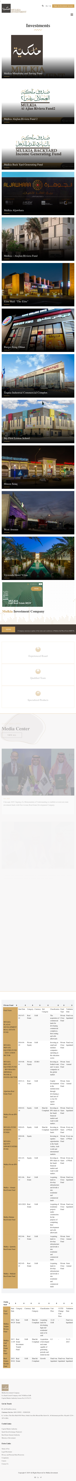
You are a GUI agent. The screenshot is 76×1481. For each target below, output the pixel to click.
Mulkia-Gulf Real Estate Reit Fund (17, 1343)
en (47, 6)
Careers (4, 1461)
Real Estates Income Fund (17, 1352)
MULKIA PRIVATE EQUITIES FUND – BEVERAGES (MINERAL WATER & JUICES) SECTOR (19, 1096)
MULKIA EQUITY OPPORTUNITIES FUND (19, 1145)
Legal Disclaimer (7, 1452)
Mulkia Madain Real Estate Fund (19, 1193)
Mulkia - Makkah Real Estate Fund (19, 1230)
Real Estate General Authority (11, 1435)
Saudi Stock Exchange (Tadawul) (12, 1432)
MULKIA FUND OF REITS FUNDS (19, 1135)
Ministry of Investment (9, 1438)
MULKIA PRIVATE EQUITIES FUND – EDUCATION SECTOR (19, 1083)
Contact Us (5, 1464)
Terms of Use (5, 1449)
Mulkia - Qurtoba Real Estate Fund (19, 1212)
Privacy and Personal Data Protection (13, 1455)
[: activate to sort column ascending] (27, 1054)
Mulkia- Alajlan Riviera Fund (17, 1330)
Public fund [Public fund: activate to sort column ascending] (17, 1314)
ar (50, 6)
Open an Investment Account (63, 6)
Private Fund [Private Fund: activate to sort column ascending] (18, 1054)
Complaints (5, 1458)
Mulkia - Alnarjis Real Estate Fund (19, 1174)
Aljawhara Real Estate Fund (18, 1111)
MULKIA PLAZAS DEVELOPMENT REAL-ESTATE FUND (19, 1068)
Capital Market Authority (9, 1429)
